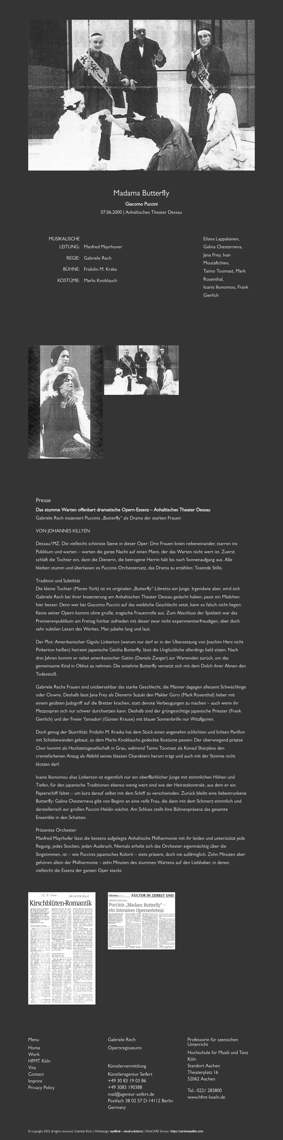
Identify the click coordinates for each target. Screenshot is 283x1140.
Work (34, 1055)
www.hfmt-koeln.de (206, 1097)
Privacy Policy (41, 1088)
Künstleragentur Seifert (130, 1075)
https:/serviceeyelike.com (186, 1131)
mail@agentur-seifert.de (131, 1095)
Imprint (35, 1081)
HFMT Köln (39, 1061)
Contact (36, 1075)
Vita (32, 1068)
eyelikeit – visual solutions (126, 1131)
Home (34, 1048)
